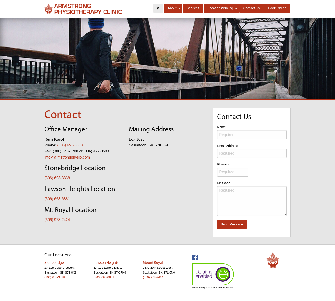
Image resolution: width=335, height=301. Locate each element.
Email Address (252, 151)
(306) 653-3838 (70, 145)
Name (252, 132)
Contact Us (251, 8)
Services (193, 8)
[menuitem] (158, 8)
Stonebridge (54, 263)
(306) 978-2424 (57, 220)
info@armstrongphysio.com (67, 157)
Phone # (232, 169)
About (172, 8)
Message (252, 198)
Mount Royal (153, 263)
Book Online (277, 8)
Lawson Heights (106, 263)
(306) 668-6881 (57, 199)
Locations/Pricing (220, 8)
